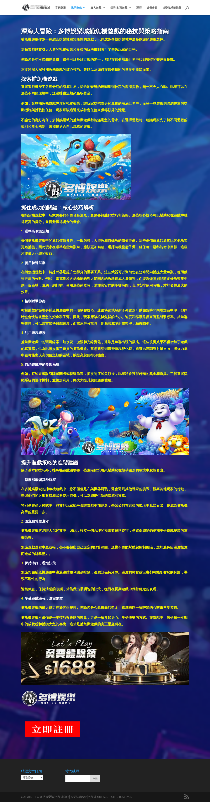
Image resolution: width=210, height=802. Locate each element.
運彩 (139, 7)
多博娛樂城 (43, 7)
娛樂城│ (50, 797)
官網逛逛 (60, 7)
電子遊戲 (76, 7)
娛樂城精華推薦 (171, 7)
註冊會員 (152, 7)
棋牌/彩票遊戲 (118, 7)
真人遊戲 (96, 7)
